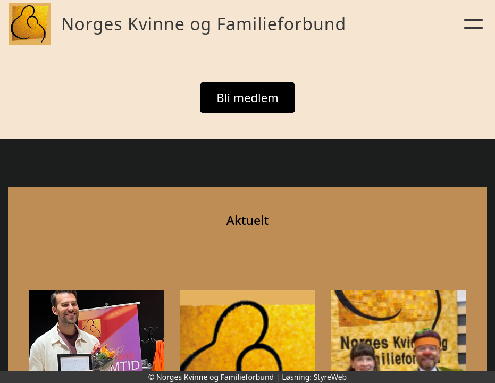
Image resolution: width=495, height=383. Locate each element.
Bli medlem (247, 97)
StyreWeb (330, 377)
